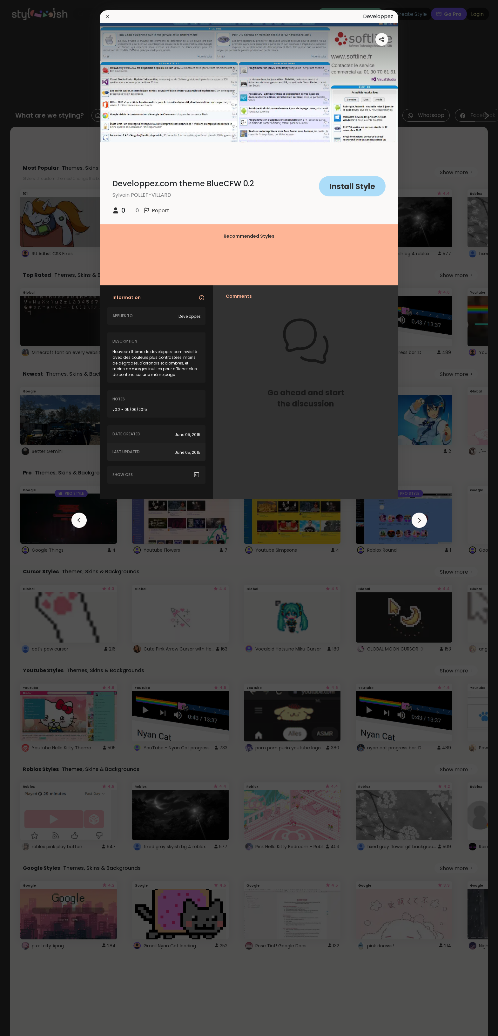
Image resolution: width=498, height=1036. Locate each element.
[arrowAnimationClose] (79, 520)
